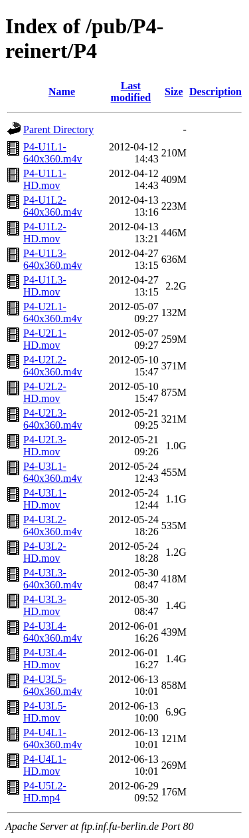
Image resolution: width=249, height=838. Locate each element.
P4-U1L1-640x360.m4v (52, 152)
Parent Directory (58, 129)
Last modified (131, 91)
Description (215, 91)
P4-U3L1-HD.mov (44, 499)
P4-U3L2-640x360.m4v (52, 525)
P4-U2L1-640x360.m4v (52, 312)
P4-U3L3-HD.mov (44, 605)
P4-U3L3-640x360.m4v (52, 578)
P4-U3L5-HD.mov (44, 712)
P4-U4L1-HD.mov (44, 765)
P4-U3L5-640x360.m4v (52, 685)
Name (61, 91)
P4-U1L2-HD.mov (44, 232)
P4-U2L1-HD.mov (44, 339)
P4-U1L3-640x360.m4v (52, 259)
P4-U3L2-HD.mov (44, 552)
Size (174, 91)
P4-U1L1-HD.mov (44, 179)
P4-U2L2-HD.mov (44, 392)
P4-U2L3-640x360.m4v (52, 419)
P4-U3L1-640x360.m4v (52, 472)
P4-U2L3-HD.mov (44, 445)
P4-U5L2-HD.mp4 (44, 791)
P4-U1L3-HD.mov (44, 286)
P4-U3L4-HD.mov (44, 658)
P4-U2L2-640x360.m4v (52, 365)
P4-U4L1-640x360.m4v (52, 738)
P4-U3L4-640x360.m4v (52, 632)
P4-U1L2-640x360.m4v (52, 206)
